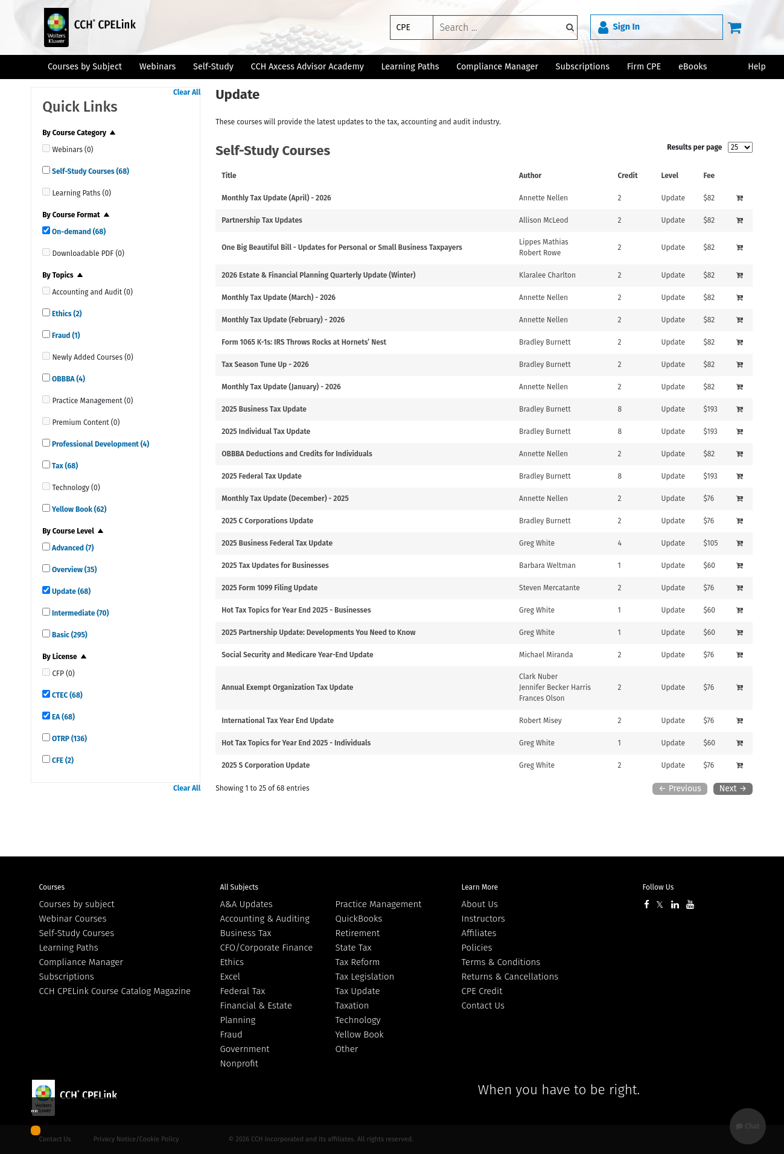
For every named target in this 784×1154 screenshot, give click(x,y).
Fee (709, 175)
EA (62, 717)
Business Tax (246, 933)
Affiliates (479, 933)
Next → (733, 788)
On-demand (78, 232)
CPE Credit (482, 991)
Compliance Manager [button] (497, 67)
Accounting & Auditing (265, 918)
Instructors (483, 918)
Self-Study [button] (213, 67)
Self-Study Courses (89, 171)
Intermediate (79, 613)
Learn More (480, 887)
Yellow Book (78, 509)
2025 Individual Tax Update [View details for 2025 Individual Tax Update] (265, 431)
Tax (64, 466)
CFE (62, 760)
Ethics (65, 314)
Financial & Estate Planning (256, 1012)
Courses (52, 887)
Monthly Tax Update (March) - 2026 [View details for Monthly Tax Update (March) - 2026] (278, 297)
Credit (628, 175)
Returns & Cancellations (510, 976)
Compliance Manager (81, 962)
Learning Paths (410, 67)
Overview (73, 570)
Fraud (65, 335)
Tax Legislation (365, 976)
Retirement (358, 933)
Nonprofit (239, 1063)
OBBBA (67, 379)
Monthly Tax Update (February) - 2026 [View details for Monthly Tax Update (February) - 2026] (283, 320)
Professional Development (99, 444)
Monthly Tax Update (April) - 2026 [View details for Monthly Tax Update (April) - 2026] (276, 198)
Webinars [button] (157, 67)
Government (245, 1049)
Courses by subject (77, 904)
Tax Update (358, 991)
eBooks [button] (692, 67)
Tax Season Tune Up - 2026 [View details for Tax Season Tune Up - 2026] (265, 364)
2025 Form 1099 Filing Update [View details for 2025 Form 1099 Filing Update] (269, 588)
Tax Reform (358, 962)
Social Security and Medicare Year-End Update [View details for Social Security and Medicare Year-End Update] (297, 655)
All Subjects (239, 887)
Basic (69, 635)
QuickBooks (359, 918)
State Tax (354, 947)
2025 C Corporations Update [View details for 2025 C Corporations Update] (267, 521)
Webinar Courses (73, 918)
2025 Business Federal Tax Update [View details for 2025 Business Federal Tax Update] (277, 543)
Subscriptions (66, 976)
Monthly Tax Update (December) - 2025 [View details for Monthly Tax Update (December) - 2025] (285, 498)
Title (229, 175)
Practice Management (379, 904)
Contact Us (483, 1005)
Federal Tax (243, 991)
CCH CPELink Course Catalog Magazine (115, 991)
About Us (480, 904)
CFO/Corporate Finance (266, 947)
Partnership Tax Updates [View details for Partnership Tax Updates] (261, 220)
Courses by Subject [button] (85, 67)
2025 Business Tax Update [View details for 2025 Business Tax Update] (264, 409)
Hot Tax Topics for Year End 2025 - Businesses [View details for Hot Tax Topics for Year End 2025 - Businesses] (296, 610)
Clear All (186, 92)
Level (669, 175)
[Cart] (734, 27)
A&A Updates (246, 904)
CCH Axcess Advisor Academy (307, 67)
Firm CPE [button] (644, 67)
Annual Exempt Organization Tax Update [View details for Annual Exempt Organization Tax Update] (287, 687)
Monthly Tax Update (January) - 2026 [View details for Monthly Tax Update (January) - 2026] (281, 387)
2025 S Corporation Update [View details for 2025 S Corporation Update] (265, 765)
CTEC (66, 695)
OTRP (68, 739)
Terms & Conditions (501, 962)
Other (347, 1049)
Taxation (352, 1005)
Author (530, 175)
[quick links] (46, 148)
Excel (230, 976)
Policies (477, 947)
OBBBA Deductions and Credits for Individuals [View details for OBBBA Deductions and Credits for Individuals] (296, 454)
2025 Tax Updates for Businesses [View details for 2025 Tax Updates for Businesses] (275, 565)
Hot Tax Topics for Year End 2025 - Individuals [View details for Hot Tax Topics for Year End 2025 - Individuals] (296, 743)
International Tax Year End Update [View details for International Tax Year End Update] (277, 720)
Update (70, 591)
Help (757, 67)
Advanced (72, 548)
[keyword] (505, 27)
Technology (358, 1020)
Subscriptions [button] (583, 67)
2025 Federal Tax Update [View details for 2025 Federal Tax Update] (261, 476)
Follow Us (658, 887)
